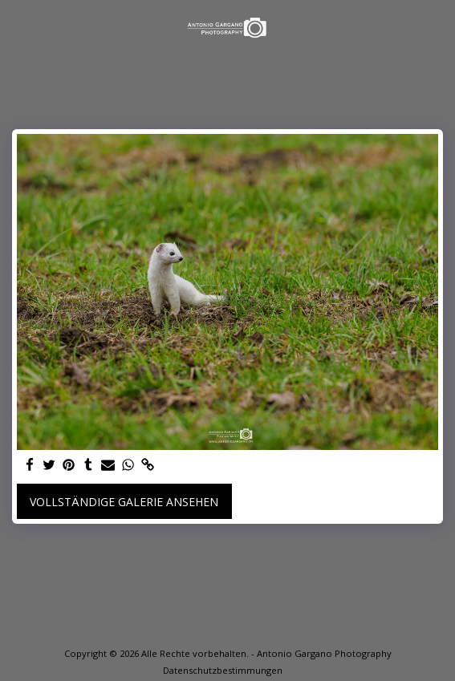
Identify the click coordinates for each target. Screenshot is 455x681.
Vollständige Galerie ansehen (124, 501)
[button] (17, 26)
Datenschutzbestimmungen (222, 670)
